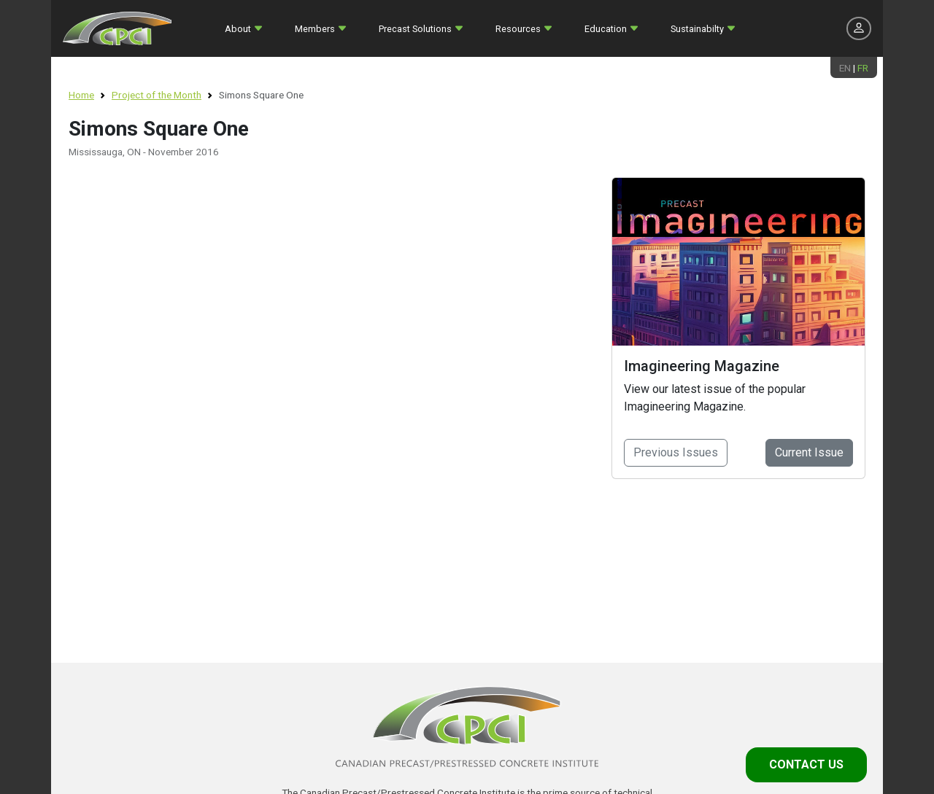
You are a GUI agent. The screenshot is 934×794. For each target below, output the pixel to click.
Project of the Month (156, 95)
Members (315, 28)
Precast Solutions (415, 28)
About (238, 28)
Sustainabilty (697, 28)
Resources (518, 28)
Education (605, 28)
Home (81, 95)
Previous (675, 452)
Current (809, 452)
